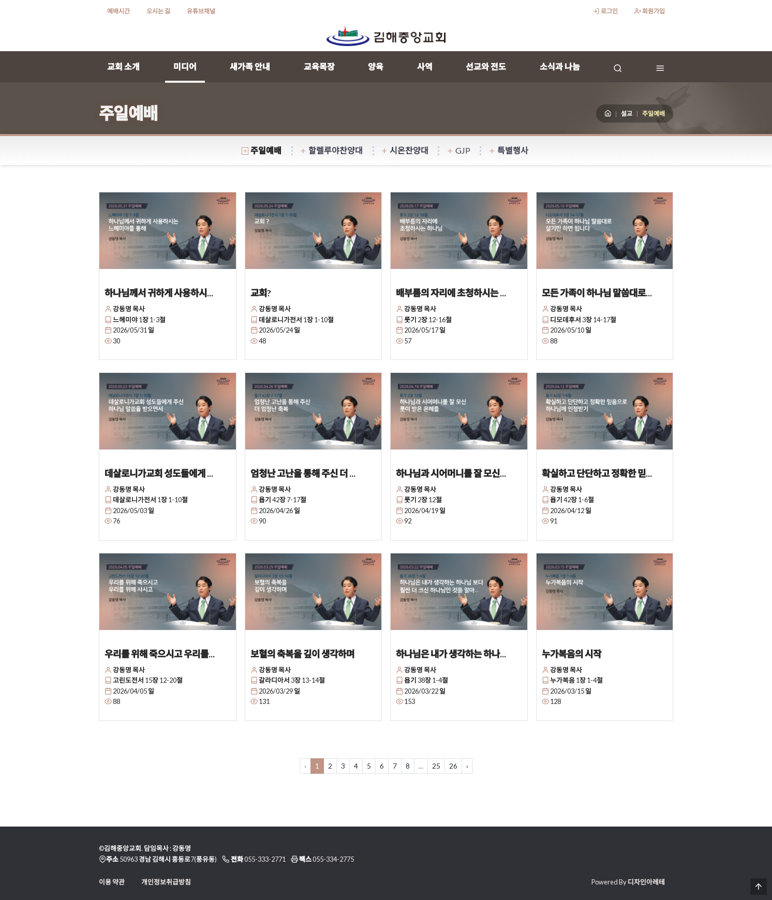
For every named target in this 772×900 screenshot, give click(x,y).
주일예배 (262, 150)
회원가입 (649, 11)
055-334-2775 (333, 859)
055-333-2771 (265, 859)
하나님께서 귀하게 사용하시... (159, 292)
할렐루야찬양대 (331, 150)
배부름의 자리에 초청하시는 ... (451, 292)
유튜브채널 (201, 11)
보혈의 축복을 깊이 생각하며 (302, 653)
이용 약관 (112, 882)
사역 (425, 66)
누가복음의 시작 (571, 653)
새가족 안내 (250, 66)
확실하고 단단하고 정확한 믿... (597, 473)
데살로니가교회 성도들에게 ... (159, 473)
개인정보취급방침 (166, 882)
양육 (375, 66)
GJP (459, 150)
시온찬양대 (405, 150)
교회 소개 (123, 66)
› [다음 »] (467, 766)
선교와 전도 (486, 66)
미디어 (185, 66)
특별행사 (508, 150)
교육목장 (319, 66)
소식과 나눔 (560, 66)
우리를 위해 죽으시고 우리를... (160, 653)
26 (453, 766)
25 (436, 766)
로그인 (604, 11)
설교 (626, 113)
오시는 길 (158, 11)
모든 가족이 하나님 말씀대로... (597, 292)
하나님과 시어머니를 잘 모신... (451, 473)
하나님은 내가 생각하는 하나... (451, 653)
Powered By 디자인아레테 (628, 882)
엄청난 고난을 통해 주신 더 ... (302, 473)
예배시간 (118, 11)
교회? (260, 292)
